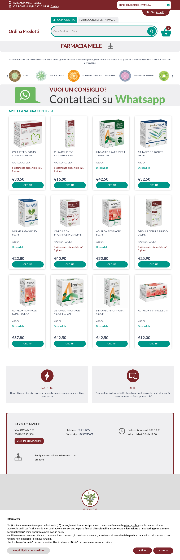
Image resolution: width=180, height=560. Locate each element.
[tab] (98, 20)
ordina (27, 185)
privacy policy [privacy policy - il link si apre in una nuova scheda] (131, 525)
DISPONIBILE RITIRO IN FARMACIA (135, 5)
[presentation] (7, 76)
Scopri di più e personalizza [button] (28, 550)
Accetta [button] (163, 550)
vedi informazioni (29, 440)
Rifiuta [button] (142, 550)
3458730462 (86, 434)
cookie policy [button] (57, 532)
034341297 (84, 430)
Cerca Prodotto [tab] (63, 19)
